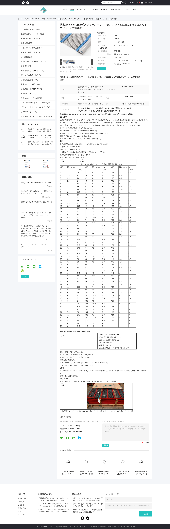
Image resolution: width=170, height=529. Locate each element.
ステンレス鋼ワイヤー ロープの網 (34, 116)
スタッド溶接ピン (28, 52)
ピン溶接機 (25, 57)
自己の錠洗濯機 (27, 80)
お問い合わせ (115, 9)
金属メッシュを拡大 (29, 84)
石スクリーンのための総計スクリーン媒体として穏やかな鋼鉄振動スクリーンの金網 (40, 131)
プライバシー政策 (41, 527)
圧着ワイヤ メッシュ (71, 411)
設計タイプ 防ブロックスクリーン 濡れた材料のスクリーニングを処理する (86, 473)
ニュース (126, 9)
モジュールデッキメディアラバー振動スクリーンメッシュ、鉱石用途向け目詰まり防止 (141, 473)
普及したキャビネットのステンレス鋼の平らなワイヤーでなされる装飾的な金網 (88, 499)
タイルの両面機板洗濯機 (30, 48)
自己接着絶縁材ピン (29, 29)
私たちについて (82, 9)
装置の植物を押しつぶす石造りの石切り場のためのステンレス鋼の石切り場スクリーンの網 (40, 144)
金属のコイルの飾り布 (30, 89)
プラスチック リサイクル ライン (34, 107)
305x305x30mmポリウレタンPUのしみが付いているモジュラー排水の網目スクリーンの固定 (40, 138)
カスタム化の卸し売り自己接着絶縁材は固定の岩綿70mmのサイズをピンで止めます (54, 510)
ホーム (64, 9)
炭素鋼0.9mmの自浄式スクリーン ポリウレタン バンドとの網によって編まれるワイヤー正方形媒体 (76, 69)
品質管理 (104, 9)
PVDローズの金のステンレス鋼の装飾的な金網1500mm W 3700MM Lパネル (88, 511)
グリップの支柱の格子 (30, 75)
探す (123, 2)
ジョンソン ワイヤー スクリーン (34, 103)
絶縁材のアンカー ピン (30, 34)
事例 (134, 9)
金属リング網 (26, 66)
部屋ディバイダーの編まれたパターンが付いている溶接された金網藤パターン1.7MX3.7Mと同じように (88, 505)
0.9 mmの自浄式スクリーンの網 (90, 411)
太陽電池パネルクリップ (30, 71)
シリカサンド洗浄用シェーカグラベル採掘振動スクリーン (68, 473)
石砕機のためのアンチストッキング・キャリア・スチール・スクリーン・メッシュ (104, 473)
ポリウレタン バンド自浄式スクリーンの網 (118, 411)
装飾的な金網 (26, 93)
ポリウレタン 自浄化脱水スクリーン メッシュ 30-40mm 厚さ (122, 473)
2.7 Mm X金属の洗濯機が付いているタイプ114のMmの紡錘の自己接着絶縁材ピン (53, 505)
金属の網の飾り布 (28, 39)
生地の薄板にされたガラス (31, 61)
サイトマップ (22, 514)
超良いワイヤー (27, 112)
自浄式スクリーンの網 (37, 19)
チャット (133, 2)
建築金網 (24, 43)
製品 (72, 9)
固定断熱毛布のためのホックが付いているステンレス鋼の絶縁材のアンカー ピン (54, 499)
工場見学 (94, 9)
